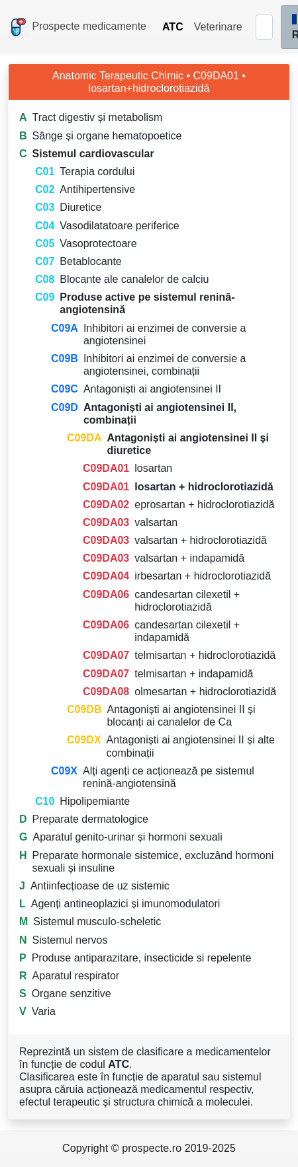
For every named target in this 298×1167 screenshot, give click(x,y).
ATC (172, 26)
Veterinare (218, 26)
